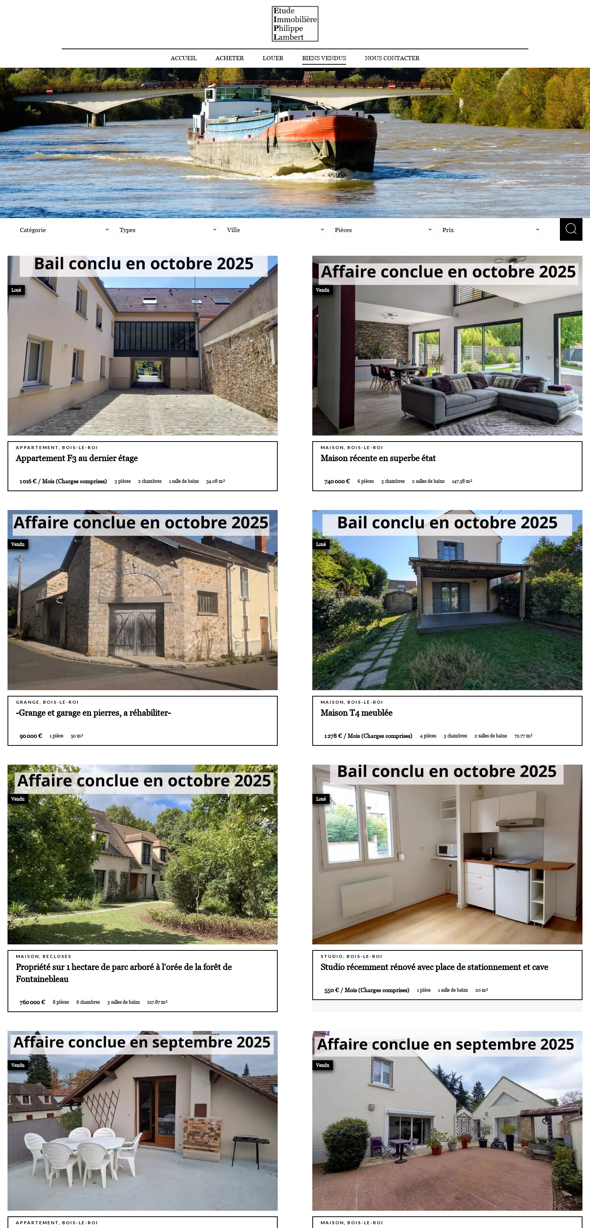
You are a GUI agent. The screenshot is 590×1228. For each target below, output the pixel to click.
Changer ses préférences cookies (204, 1212)
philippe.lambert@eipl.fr (430, 1185)
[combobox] (65, 229)
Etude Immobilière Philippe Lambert (460, 1142)
